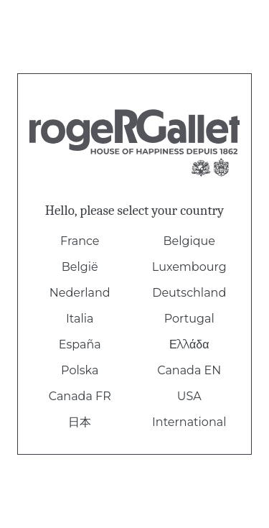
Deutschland (189, 293)
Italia (80, 318)
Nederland (79, 293)
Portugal (189, 318)
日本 (79, 422)
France (80, 241)
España (80, 344)
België (80, 267)
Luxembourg (189, 267)
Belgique (189, 241)
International (189, 422)
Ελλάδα (189, 344)
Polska (79, 370)
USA (189, 396)
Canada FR (80, 396)
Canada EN (189, 370)
